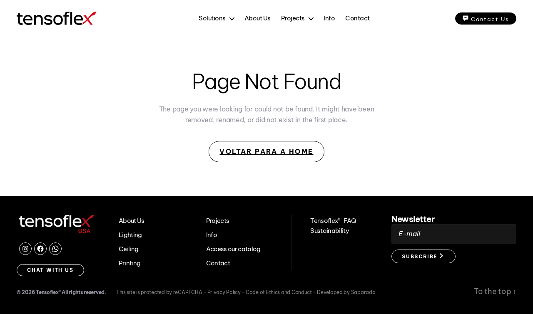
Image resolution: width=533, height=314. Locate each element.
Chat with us (50, 270)
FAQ (350, 221)
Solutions (212, 18)
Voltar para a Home (266, 151)
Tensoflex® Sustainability (325, 226)
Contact (357, 18)
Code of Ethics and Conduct (279, 292)
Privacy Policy (224, 292)
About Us (257, 18)
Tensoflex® (48, 292)
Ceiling (128, 249)
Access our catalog (233, 249)
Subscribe (422, 256)
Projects (293, 18)
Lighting (130, 235)
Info (329, 18)
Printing (130, 263)
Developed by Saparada (346, 292)
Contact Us (485, 18)
